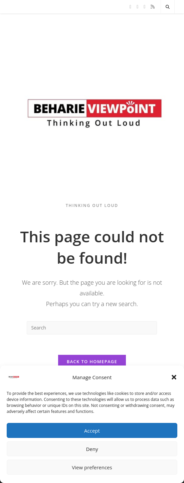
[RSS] (152, 6)
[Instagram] (144, 6)
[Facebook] (137, 6)
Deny (92, 449)
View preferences (92, 467)
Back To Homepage (92, 361)
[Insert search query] (92, 327)
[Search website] (167, 7)
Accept (92, 430)
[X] (130, 6)
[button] (174, 377)
